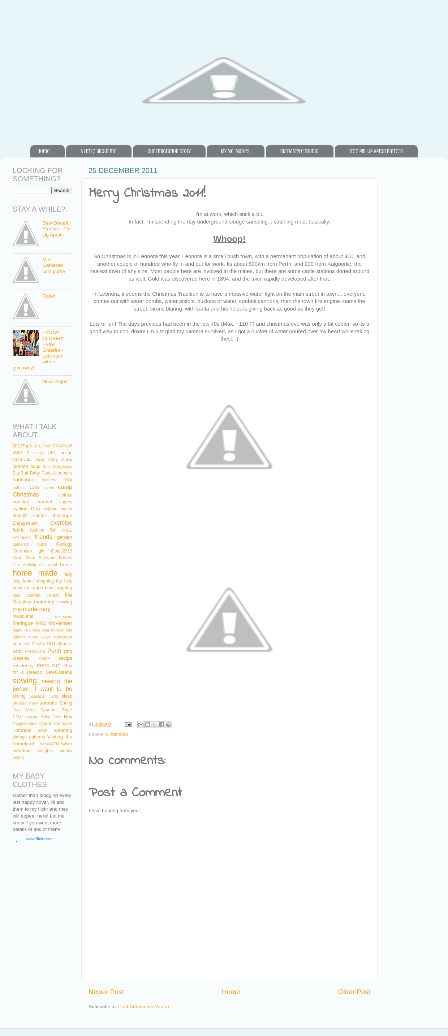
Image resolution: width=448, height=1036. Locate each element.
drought (20, 515)
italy (68, 574)
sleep (67, 696)
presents (21, 658)
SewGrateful (59, 672)
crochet (44, 501)
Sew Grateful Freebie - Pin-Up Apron (57, 228)
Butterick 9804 (57, 480)
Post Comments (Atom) (144, 1006)
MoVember (60, 623)
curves (65, 501)
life (68, 594)
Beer (47, 466)
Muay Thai (22, 630)
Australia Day (28, 459)
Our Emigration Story (169, 151)
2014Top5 (62, 445)
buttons (19, 487)
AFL (52, 452)
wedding (22, 750)
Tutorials (22, 730)
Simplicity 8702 (43, 696)
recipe (65, 658)
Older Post (354, 992)
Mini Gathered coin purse (53, 265)
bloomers (63, 473)
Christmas (117, 734)
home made (35, 572)
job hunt (45, 587)
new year (41, 630)
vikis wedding (55, 730)
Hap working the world (35, 565)
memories (63, 616)
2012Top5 (22, 445)
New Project (55, 381)
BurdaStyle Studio (299, 151)
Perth (54, 650)
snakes (19, 703)
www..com (39, 839)
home (66, 564)
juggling (63, 587)
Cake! (48, 296)
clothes (65, 495)
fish (52, 530)
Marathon (22, 601)
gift (41, 551)
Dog (35, 508)
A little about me (99, 151)
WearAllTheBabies (56, 744)
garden (64, 537)
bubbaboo (23, 479)
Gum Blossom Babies (49, 557)
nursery (57, 630)
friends (43, 536)
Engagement (25, 523)
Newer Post (106, 992)
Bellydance (62, 466)
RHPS (43, 665)
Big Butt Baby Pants (33, 473)
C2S (34, 487)
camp (65, 487)
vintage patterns (29, 737)
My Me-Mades (235, 151)
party (17, 651)
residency (23, 665)
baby (53, 459)
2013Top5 (42, 446)
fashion (37, 530)
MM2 (41, 623)
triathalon (63, 723)
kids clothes (26, 595)
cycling (20, 508)
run (56, 665)
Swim (45, 717)
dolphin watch (57, 508)
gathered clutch (30, 544)
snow (33, 703)
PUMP (44, 658)
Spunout (48, 709)
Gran (17, 557)
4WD (17, 452)
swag (32, 716)
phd (68, 651)
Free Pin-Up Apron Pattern (376, 151)
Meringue (23, 623)
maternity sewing (53, 601)
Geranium (22, 551)
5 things (35, 453)
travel (45, 723)
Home (44, 151)
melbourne (23, 616)
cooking (21, 501)
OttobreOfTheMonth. (52, 643)
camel (48, 487)
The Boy (62, 716)
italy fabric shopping (33, 581)
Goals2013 (61, 551)
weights (45, 750)
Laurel (53, 595)
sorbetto (48, 703)
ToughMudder (24, 723)
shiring (19, 696)
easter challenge (52, 515)
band (35, 466)
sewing (25, 680)
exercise (61, 522)
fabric (19, 530)
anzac (66, 452)
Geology (64, 544)
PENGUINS (35, 651)
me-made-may (31, 609)
